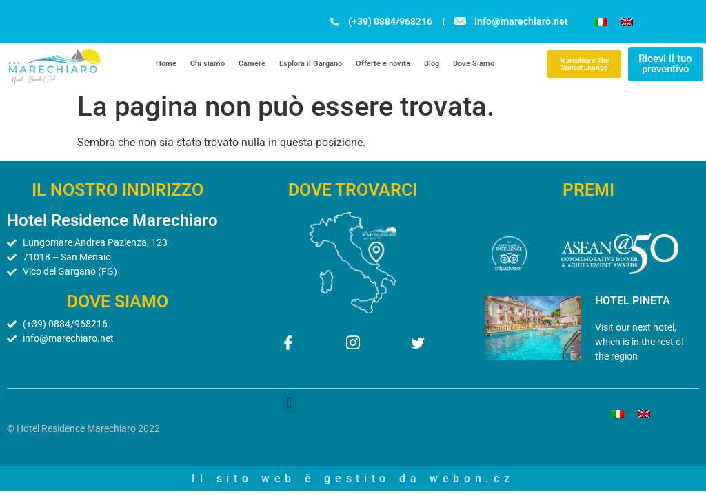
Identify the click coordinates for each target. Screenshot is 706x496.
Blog (431, 63)
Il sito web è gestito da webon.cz (353, 478)
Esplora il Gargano (310, 63)
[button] (289, 403)
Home (166, 63)
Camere (252, 63)
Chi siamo (207, 63)
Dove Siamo (473, 63)
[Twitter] (418, 344)
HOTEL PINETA (632, 300)
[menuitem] (600, 21)
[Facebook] (288, 344)
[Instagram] (353, 344)
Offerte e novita (383, 63)
